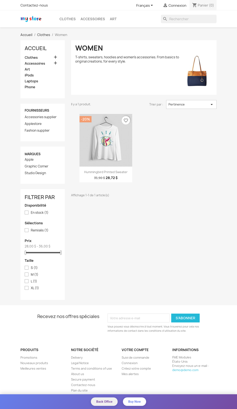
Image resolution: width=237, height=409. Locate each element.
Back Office (104, 402)
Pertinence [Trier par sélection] (191, 104)
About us (77, 374)
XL (35, 288)
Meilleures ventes (33, 368)
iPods (29, 75)
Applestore (33, 124)
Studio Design (35, 173)
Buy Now (134, 402)
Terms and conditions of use (91, 368)
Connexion (130, 363)
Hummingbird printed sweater (106, 172)
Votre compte (135, 350)
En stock (39, 213)
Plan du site (79, 390)
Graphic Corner (36, 166)
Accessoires (93, 19)
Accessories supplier (41, 117)
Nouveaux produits (34, 363)
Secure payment (83, 379)
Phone (30, 87)
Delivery (77, 358)
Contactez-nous (34, 5)
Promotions (28, 358)
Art (113, 19)
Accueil (36, 48)
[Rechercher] (189, 19)
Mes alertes (130, 374)
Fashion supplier (37, 130)
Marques (32, 154)
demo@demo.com (185, 370)
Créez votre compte (136, 368)
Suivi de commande (135, 358)
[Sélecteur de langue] (145, 5)
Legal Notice (80, 363)
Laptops (31, 81)
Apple (29, 160)
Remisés (39, 230)
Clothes (67, 19)
